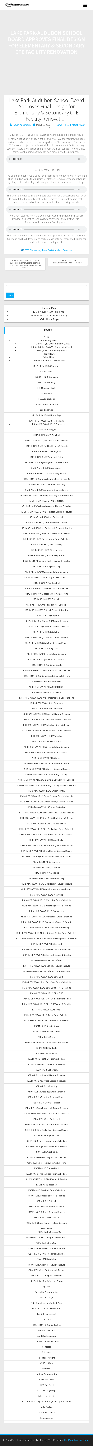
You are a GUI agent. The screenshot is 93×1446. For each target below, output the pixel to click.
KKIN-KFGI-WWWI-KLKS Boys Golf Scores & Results (46, 987)
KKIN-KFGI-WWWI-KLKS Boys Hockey (46, 840)
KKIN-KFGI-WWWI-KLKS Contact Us (49, 424)
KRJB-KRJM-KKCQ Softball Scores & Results (46, 610)
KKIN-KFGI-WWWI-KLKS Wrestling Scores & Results (46, 905)
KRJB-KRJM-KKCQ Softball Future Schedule (46, 604)
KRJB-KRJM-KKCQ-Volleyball (46, 451)
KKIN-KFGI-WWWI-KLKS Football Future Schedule (46, 714)
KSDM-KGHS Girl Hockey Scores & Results (46, 1162)
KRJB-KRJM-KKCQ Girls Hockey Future (46, 555)
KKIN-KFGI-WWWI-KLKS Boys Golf (46, 976)
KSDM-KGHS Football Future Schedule (46, 1058)
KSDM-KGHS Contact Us (49, 1231)
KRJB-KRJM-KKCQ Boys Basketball (46, 500)
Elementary (36, 250)
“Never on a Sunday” (46, 382)
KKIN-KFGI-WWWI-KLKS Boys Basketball (46, 807)
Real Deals (47, 1368)
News (46, 336)
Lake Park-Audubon (52, 250)
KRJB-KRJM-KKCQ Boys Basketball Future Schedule (47, 506)
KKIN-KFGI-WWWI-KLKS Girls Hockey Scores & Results (46, 889)
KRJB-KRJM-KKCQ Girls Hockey (46, 550)
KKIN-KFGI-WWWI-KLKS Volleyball (46, 736)
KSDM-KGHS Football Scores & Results (46, 1064)
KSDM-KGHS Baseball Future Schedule (46, 1190)
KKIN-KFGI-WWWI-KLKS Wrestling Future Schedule (46, 900)
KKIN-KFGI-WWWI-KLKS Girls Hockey (46, 878)
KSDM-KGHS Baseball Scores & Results (46, 1195)
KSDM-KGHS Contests (46, 1048)
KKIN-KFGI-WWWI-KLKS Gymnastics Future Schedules (46, 916)
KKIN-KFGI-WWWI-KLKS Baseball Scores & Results (46, 955)
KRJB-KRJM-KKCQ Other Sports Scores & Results (46, 675)
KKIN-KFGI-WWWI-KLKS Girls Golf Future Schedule (46, 998)
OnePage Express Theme (77, 1440)
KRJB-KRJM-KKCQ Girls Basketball (46, 517)
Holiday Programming (46, 1374)
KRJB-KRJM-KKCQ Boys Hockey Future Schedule (46, 539)
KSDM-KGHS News (46, 1037)
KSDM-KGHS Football (46, 1053)
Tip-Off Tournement (46, 1313)
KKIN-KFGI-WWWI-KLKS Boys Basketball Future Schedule (46, 812)
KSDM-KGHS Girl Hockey (46, 1151)
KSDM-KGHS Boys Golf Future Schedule (46, 1248)
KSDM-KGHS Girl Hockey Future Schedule (46, 1157)
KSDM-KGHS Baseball (46, 1184)
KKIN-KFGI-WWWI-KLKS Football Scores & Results (46, 719)
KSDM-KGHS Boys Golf (46, 1242)
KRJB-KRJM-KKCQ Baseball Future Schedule (46, 588)
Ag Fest (46, 1286)
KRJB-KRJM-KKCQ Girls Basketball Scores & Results (46, 528)
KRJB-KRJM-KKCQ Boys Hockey (46, 544)
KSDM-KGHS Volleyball (46, 1069)
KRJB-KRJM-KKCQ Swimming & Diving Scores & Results (46, 495)
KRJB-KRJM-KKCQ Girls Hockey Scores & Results (46, 560)
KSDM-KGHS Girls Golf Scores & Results (46, 1270)
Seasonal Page (46, 1297)
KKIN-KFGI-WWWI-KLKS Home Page (49, 315)
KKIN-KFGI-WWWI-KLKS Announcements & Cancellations (46, 697)
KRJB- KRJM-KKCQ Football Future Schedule (46, 440)
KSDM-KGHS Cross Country (46, 1217)
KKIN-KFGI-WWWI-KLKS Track (46, 1009)
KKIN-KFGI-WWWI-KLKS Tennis (47, 741)
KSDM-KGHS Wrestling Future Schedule (46, 1091)
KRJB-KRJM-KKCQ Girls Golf (46, 632)
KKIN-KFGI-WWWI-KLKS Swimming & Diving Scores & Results (46, 785)
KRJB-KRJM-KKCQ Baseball (46, 582)
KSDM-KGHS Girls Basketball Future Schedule (46, 1124)
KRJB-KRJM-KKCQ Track (46, 648)
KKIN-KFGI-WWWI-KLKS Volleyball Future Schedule (46, 730)
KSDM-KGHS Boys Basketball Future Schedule (46, 1108)
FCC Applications (46, 398)
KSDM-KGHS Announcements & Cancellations (46, 1042)
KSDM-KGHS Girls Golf (46, 1259)
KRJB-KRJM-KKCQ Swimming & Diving (46, 484)
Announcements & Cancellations (49, 360)
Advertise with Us (46, 1396)
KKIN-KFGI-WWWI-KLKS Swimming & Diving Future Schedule (47, 779)
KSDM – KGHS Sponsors (46, 377)
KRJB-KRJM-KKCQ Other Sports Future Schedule (46, 670)
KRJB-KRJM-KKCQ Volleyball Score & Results (46, 462)
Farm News (49, 353)
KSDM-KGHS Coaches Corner (46, 1031)
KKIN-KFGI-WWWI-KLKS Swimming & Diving (46, 774)
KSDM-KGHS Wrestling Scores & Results (47, 1097)
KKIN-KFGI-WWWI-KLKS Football (46, 708)
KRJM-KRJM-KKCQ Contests (46, 861)
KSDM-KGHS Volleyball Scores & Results (46, 1080)
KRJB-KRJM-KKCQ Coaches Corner (46, 1281)
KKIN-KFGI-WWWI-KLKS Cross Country (46, 790)
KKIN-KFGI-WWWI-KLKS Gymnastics (46, 911)
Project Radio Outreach (46, 404)
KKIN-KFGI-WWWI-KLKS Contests (46, 703)
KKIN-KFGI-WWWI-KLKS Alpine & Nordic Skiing (46, 927)
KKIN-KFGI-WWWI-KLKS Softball (46, 960)
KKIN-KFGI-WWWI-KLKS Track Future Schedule (46, 1015)
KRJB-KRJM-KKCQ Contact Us (46, 1324)
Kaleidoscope (46, 1417)
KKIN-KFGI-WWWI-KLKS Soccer (46, 757)
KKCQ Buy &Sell (46, 1385)
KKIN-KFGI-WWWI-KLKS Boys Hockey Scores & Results (46, 850)
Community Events (49, 340)
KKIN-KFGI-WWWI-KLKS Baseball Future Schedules (46, 949)
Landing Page (49, 308)
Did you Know (46, 371)
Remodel (67, 250)
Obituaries (46, 1352)
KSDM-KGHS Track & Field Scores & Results (46, 1179)
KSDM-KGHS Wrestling (46, 1086)
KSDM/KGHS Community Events (52, 350)
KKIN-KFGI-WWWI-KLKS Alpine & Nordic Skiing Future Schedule (46, 933)
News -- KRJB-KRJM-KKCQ (70, 124)
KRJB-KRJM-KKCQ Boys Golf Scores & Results (47, 626)
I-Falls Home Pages (49, 319)
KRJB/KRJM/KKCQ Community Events (52, 343)
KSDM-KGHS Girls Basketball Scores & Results (46, 1130)
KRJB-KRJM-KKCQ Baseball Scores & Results (46, 593)
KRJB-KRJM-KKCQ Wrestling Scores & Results (46, 577)
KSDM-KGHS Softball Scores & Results (46, 1212)
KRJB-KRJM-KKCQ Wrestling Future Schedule (46, 571)
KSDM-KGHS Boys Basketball (47, 1102)
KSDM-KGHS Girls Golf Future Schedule (46, 1264)
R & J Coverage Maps (47, 1390)
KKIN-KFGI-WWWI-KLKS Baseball (46, 944)
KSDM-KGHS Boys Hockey (46, 1135)
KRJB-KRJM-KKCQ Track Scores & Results (46, 659)
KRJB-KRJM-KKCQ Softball (46, 599)
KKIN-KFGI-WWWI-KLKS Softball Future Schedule (46, 965)
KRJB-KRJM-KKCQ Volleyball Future (46, 457)
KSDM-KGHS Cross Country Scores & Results (46, 1237)
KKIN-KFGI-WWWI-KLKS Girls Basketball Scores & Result (46, 834)
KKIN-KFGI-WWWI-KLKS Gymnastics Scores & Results (46, 922)
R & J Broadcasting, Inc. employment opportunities (46, 1401)
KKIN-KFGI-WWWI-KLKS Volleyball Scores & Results (46, 725)
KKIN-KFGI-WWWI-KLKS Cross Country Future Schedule (46, 796)
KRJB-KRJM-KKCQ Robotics (46, 867)
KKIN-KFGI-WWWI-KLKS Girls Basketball (46, 823)
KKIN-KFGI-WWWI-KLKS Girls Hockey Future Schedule (46, 883)
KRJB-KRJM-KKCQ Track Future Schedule (46, 653)
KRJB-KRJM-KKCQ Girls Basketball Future (46, 522)
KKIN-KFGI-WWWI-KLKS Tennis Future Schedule (46, 746)
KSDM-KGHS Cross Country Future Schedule (46, 1223)
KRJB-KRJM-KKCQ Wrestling (47, 566)
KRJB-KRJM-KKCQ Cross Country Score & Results (46, 478)
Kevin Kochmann (22, 124)
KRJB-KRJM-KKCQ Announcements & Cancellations (46, 856)
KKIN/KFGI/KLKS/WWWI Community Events (52, 347)
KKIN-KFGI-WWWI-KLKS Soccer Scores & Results (47, 768)
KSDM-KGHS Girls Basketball (46, 1119)
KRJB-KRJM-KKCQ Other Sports (46, 664)
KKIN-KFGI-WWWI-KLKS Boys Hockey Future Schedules (46, 845)
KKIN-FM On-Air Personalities (46, 681)
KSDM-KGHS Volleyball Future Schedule (46, 1075)
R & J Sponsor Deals (46, 388)
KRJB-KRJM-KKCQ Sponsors (46, 366)
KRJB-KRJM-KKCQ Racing (46, 872)
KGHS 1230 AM (46, 1363)
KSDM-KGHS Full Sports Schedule (47, 1275)
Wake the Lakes (46, 1379)
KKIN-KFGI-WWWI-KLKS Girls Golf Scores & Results (46, 1004)
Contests (46, 1346)
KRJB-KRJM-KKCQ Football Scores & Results (46, 446)
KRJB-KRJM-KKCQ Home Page (49, 311)
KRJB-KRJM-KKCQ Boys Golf (46, 615)
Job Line (46, 1319)
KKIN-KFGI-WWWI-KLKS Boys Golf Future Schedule (46, 982)
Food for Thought (46, 1357)
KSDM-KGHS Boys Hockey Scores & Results (46, 1146)
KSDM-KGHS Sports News (46, 1026)
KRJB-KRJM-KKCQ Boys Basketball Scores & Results (46, 511)
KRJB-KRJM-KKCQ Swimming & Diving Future (46, 489)
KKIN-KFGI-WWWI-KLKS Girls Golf (46, 993)
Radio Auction (46, 1406)
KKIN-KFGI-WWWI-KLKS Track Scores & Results (46, 1020)
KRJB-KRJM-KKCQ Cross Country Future (46, 473)
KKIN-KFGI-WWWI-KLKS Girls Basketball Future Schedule (46, 829)
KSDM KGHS (46, 1228)
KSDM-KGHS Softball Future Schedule (46, 1206)
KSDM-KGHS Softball (47, 1201)
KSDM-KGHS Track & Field (46, 1168)
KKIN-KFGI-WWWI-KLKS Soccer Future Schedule (46, 763)
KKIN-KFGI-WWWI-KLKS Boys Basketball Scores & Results (46, 818)
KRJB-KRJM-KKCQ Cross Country (46, 467)
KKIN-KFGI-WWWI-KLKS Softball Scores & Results (46, 971)
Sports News (46, 393)
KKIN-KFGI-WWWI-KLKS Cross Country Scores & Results (46, 801)
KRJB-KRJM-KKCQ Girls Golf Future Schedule (46, 637)
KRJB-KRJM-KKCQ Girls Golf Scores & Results (46, 643)
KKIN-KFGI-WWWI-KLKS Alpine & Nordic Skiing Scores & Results (46, 938)
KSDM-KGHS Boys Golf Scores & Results (46, 1253)
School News (49, 357)
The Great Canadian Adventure (46, 1308)
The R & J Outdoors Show (46, 1341)
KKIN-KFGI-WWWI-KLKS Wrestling (46, 894)
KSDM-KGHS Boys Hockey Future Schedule (46, 1141)
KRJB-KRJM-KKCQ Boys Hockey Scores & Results (46, 533)
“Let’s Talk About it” (46, 1412)
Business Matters (46, 1330)
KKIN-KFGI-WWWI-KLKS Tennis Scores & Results (46, 752)
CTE (27, 250)
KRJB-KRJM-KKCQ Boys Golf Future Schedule (46, 621)
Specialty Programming (46, 1292)
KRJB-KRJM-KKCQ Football (46, 435)
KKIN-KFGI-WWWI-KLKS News (46, 692)
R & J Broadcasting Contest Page (46, 1303)
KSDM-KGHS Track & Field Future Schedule (46, 1173)
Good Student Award (46, 1335)
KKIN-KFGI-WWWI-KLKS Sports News (46, 686)
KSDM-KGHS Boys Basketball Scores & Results (46, 1113)
